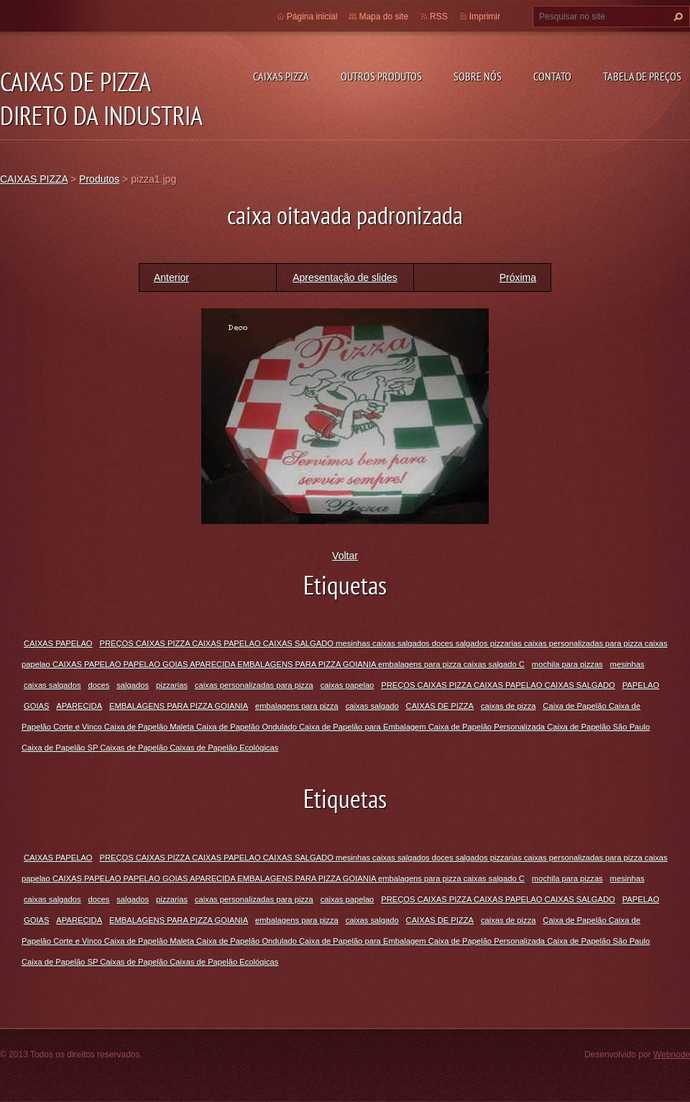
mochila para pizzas (567, 664)
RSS (439, 17)
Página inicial (312, 17)
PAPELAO (640, 685)
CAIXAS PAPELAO (58, 643)
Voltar (345, 555)
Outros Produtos (381, 76)
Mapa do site (383, 17)
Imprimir (484, 17)
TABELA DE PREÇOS (642, 76)
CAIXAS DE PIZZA (440, 706)
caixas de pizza (508, 706)
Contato (552, 76)
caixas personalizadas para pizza (254, 685)
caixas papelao (347, 685)
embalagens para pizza (297, 706)
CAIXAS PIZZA (281, 76)
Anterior (171, 277)
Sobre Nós (478, 76)
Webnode (671, 1055)
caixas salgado (372, 706)
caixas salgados (52, 685)
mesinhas (627, 664)
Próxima (518, 277)
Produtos (99, 179)
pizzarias (172, 685)
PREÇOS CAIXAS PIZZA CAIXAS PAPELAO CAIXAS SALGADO (498, 685)
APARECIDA (79, 706)
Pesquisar (676, 16)
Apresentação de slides (345, 277)
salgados (132, 685)
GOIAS (36, 706)
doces (99, 685)
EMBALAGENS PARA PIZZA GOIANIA (178, 706)
